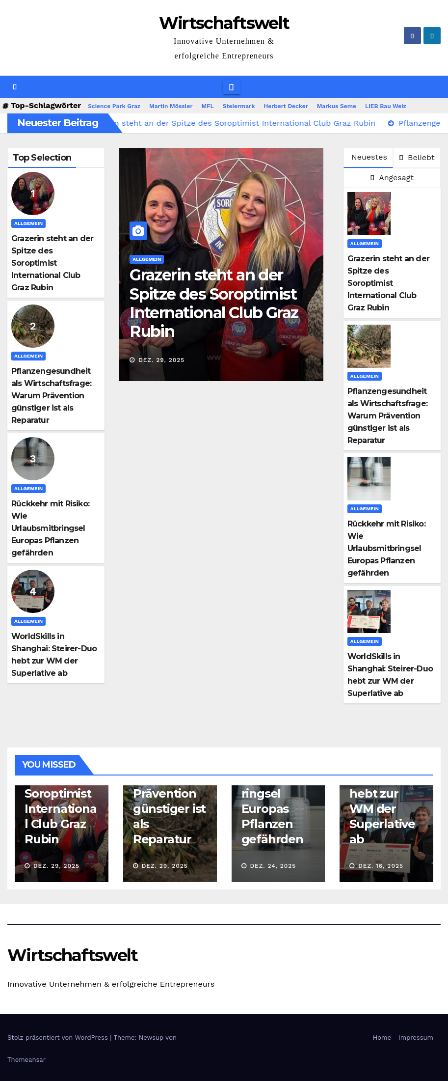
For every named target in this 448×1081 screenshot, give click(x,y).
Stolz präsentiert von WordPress (58, 1037)
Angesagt (392, 177)
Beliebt (417, 157)
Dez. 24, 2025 (273, 865)
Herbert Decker (286, 106)
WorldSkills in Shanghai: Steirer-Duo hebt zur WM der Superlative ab (384, 793)
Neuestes (369, 157)
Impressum (415, 1037)
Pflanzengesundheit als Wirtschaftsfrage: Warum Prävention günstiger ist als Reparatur (51, 395)
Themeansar (26, 1059)
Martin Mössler (170, 106)
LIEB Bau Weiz (385, 106)
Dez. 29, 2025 (161, 360)
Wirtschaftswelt (224, 23)
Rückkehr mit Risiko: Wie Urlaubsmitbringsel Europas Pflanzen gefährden (50, 528)
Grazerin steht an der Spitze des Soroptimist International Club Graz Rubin (52, 263)
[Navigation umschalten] (231, 87)
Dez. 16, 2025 (380, 865)
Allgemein (28, 223)
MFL (207, 106)
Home (382, 1037)
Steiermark (239, 106)
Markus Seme (336, 106)
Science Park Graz (114, 106)
